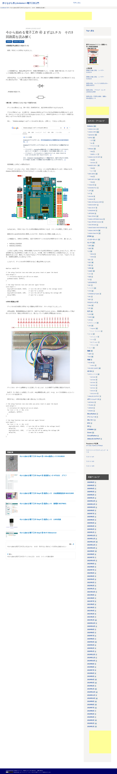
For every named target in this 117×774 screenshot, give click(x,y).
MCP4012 (91, 402)
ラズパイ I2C (90, 461)
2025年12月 (91, 501)
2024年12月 (91, 535)
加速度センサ (94, 154)
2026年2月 (90, 495)
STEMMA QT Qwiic (93, 294)
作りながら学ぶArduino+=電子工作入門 (20, 3)
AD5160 (90, 408)
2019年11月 (91, 657)
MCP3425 (93, 385)
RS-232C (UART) (93, 368)
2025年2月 (90, 529)
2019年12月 (91, 654)
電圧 (89, 265)
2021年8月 (90, 598)
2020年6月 (90, 639)
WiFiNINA (93, 162)
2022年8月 (90, 567)
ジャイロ (91, 288)
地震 (89, 276)
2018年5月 (90, 714)
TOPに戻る (77, 3)
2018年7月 (90, 707)
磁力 (89, 299)
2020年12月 (91, 623)
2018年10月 (91, 698)
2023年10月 (91, 548)
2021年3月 (90, 614)
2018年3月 (90, 720)
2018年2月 (90, 723)
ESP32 (90, 137)
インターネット (92, 239)
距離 (89, 268)
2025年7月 (90, 513)
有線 (88, 359)
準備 (92, 151)
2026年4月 (90, 488)
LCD (89, 314)
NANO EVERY (92, 205)
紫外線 (92, 254)
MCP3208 (93, 377)
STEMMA (90, 429)
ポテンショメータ (93, 399)
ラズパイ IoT (90, 456)
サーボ (92, 339)
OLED (90, 317)
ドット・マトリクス (95, 331)
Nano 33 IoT (91, 207)
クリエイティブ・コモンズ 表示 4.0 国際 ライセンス (31, 772)
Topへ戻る (90, 31)
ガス (89, 274)
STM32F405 (91, 210)
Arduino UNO (92, 132)
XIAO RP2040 (92, 224)
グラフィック (92, 323)
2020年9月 (90, 629)
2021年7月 (90, 601)
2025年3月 (90, 526)
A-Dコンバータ (92, 374)
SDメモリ (90, 420)
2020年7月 (90, 635)
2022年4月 (90, 579)
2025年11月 (91, 504)
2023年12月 (91, 542)
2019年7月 (90, 670)
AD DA (89, 371)
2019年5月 (90, 676)
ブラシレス (93, 345)
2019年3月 (90, 682)
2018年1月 (90, 726)
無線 (88, 351)
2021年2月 (90, 617)
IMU (89, 296)
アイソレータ (91, 417)
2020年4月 (90, 642)
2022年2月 (90, 585)
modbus (92, 365)
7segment (93, 328)
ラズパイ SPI (90, 466)
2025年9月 (90, 510)
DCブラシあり (94, 342)
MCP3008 (93, 379)
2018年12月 (91, 692)
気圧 (89, 262)
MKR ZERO (91, 174)
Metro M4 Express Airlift (95, 202)
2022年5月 (90, 576)
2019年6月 (90, 673)
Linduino (90, 199)
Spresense (91, 135)
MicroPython (91, 414)
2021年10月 (91, 592)
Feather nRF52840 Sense (95, 219)
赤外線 (92, 256)
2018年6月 (90, 711)
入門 (92, 140)
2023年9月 (90, 551)
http (91, 143)
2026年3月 (90, 491)
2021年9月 (90, 595)
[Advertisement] (58, 16)
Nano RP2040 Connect (94, 222)
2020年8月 (90, 632)
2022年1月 (90, 588)
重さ (89, 259)
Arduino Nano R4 (93, 233)
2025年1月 (90, 532)
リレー (90, 348)
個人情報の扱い (33, 770)
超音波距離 (91, 282)
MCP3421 (93, 388)
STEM (89, 236)
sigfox (90, 353)
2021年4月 (90, 610)
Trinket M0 (91, 185)
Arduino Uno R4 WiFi (94, 157)
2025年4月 (90, 523)
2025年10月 (91, 507)
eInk (89, 320)
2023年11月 (91, 545)
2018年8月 (90, 704)
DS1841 (90, 410)
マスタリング (91, 302)
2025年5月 (90, 520)
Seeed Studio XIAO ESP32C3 (96, 227)
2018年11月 (91, 695)
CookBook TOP (4, 7)
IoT (89, 193)
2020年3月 (90, 645)
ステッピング (94, 336)
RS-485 (90, 362)
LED (89, 325)
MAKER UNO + (92, 165)
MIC (89, 285)
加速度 (90, 271)
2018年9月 (90, 701)
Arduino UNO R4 (18, 41)
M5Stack (90, 148)
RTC (88, 423)
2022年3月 (90, 582)
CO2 (89, 291)
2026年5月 (90, 485)
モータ (90, 334)
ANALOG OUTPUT (93, 396)
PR (88, 426)
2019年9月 (90, 664)
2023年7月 (90, 557)
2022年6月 (90, 573)
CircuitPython (92, 435)
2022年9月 (90, 563)
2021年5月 (90, 607)
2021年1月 (90, 620)
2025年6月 (90, 516)
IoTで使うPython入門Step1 (94, 445)
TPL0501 (91, 405)
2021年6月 (90, 604)
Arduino (9, 41)
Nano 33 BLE (92, 216)
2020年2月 (90, 648)
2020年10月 (91, 626)
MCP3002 (93, 382)
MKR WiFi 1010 (92, 179)
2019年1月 (90, 689)
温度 (89, 245)
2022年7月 (90, 570)
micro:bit (90, 196)
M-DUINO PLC (92, 188)
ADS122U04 (94, 393)
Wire (89, 305)
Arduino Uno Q (92, 129)
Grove (89, 432)
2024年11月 (91, 538)
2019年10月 (91, 660)
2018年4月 (90, 717)
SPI (89, 308)
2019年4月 (90, 679)
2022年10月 (91, 560)
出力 (88, 311)
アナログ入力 (94, 146)
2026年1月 (90, 498)
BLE (89, 356)
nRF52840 (91, 213)
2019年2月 (90, 686)
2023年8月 (90, 554)
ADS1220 (93, 390)
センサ (92, 171)
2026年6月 (90, 482)
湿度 (89, 248)
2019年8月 (90, 667)
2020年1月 (90, 651)
